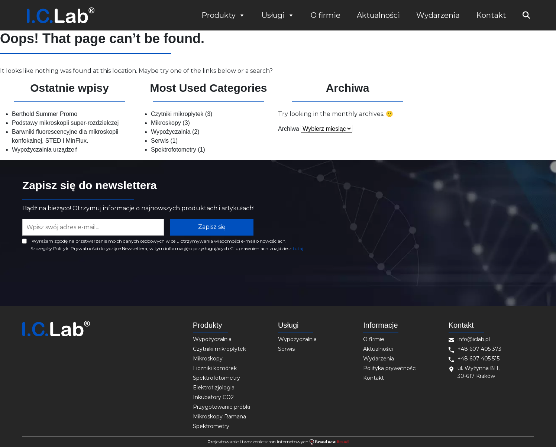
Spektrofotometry (173, 149)
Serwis (160, 140)
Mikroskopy (166, 123)
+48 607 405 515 (479, 358)
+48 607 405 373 (479, 349)
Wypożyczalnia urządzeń (45, 149)
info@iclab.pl (474, 339)
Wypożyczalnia (171, 132)
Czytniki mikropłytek (177, 114)
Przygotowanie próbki (221, 407)
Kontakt (491, 15)
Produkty (223, 15)
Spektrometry (211, 426)
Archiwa (288, 129)
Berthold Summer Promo (44, 114)
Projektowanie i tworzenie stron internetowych (277, 442)
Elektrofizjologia (214, 387)
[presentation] (78, 272)
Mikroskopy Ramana (219, 416)
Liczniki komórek (215, 368)
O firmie (325, 15)
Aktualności (378, 15)
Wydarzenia (438, 15)
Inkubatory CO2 (213, 397)
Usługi (278, 15)
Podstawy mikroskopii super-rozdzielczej (65, 123)
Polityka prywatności (390, 368)
